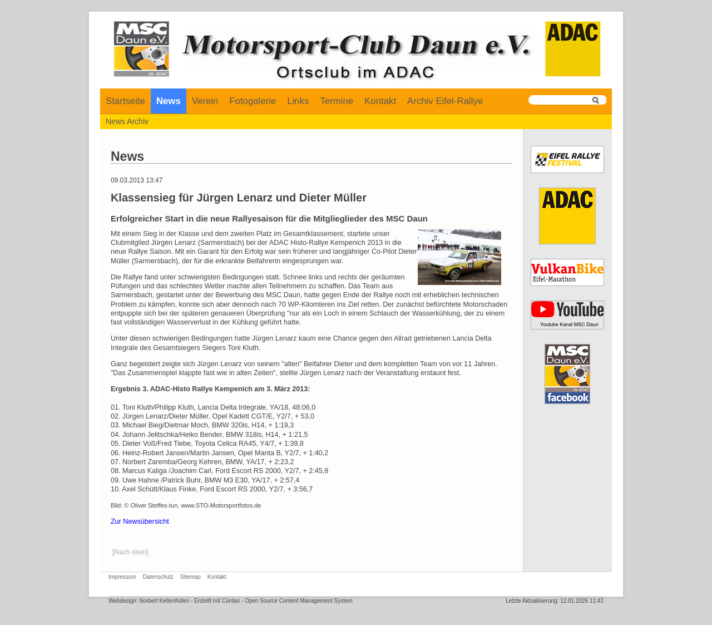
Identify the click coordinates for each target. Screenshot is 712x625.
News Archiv (127, 121)
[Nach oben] (130, 552)
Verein (205, 101)
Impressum (122, 577)
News (168, 101)
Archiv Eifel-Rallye (445, 101)
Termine (336, 101)
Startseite (125, 101)
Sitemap (190, 577)
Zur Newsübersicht (140, 521)
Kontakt (380, 101)
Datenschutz (158, 577)
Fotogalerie (252, 101)
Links (298, 101)
